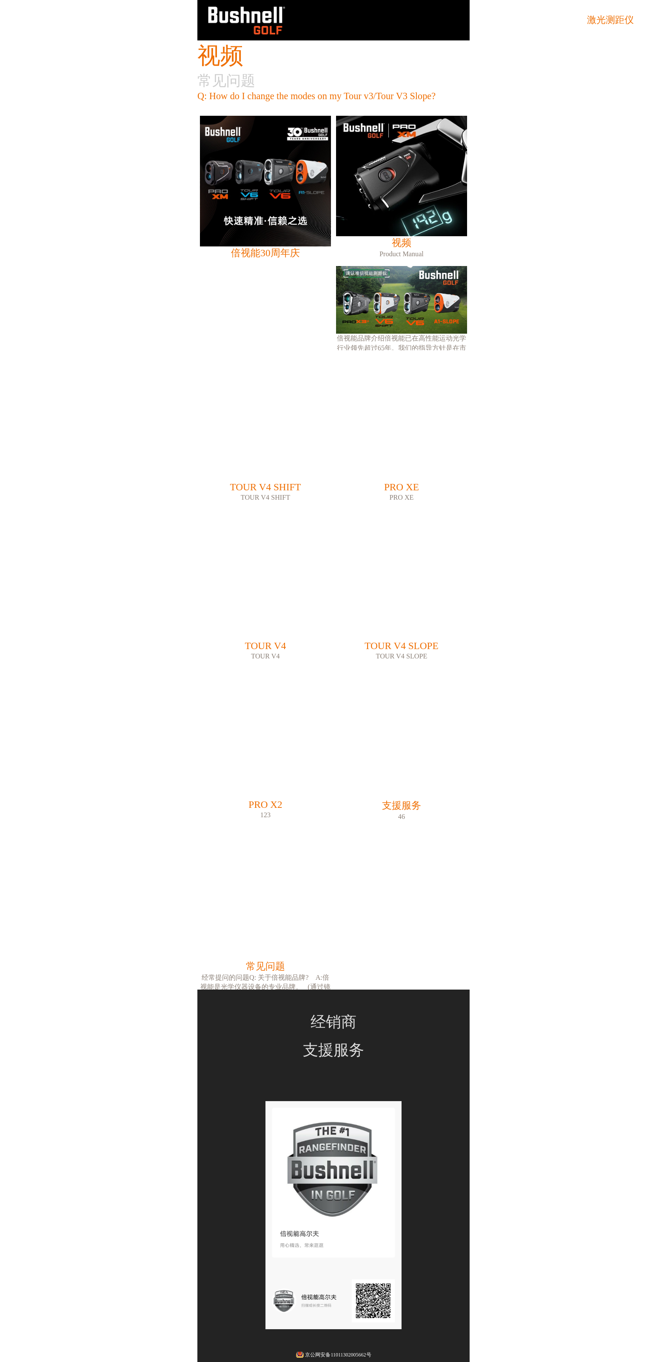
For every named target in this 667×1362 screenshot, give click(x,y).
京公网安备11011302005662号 (338, 1355)
